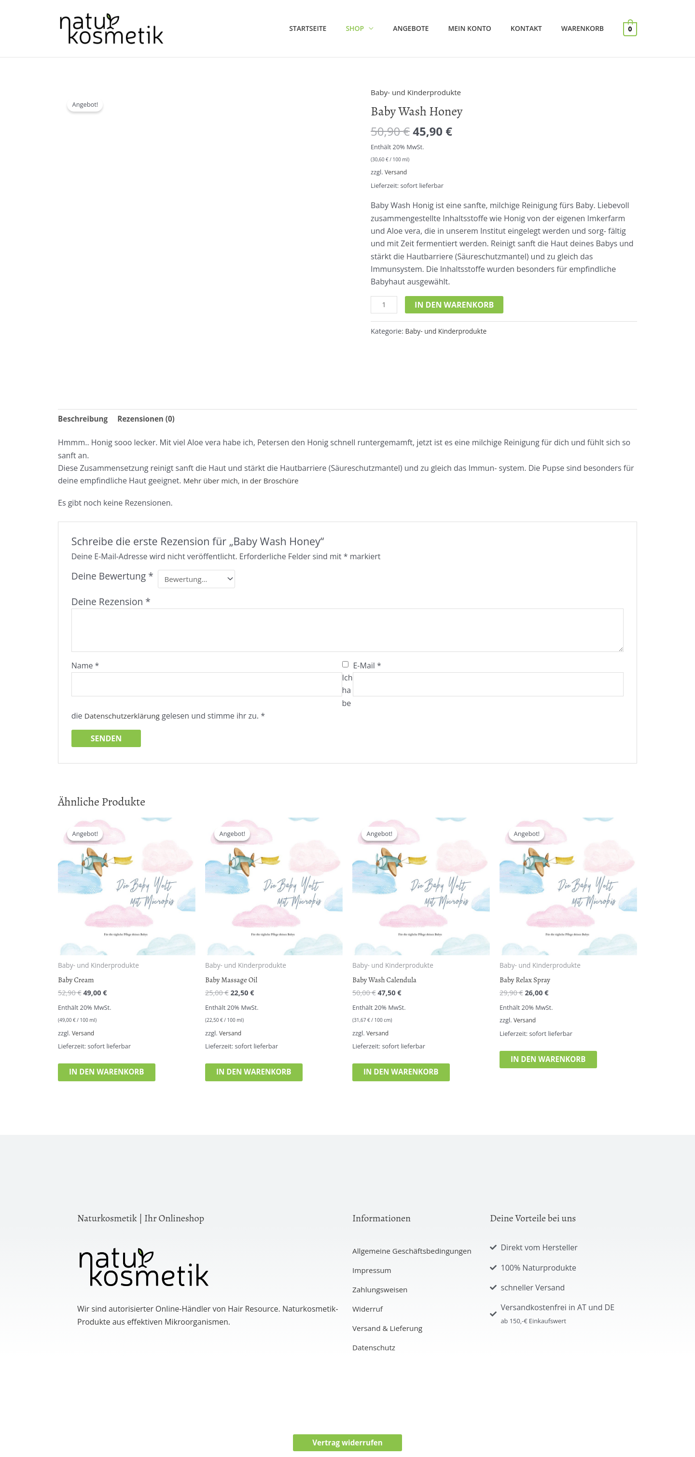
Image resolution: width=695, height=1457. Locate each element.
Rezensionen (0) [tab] (150, 419)
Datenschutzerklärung (124, 718)
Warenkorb (585, 28)
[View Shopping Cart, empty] (630, 28)
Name (85, 668)
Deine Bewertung (112, 577)
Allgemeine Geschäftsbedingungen (414, 1256)
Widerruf (368, 1314)
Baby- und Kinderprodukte (418, 92)
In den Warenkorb (455, 304)
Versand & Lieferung (389, 1333)
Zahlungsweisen (381, 1294)
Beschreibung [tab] (84, 419)
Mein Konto (483, 28)
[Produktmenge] (385, 305)
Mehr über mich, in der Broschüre (244, 482)
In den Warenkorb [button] (116, 1076)
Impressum (372, 1275)
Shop (381, 28)
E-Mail (367, 668)
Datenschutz (374, 1352)
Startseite (339, 28)
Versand (396, 172)
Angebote (431, 28)
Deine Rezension (111, 603)
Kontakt (535, 28)
